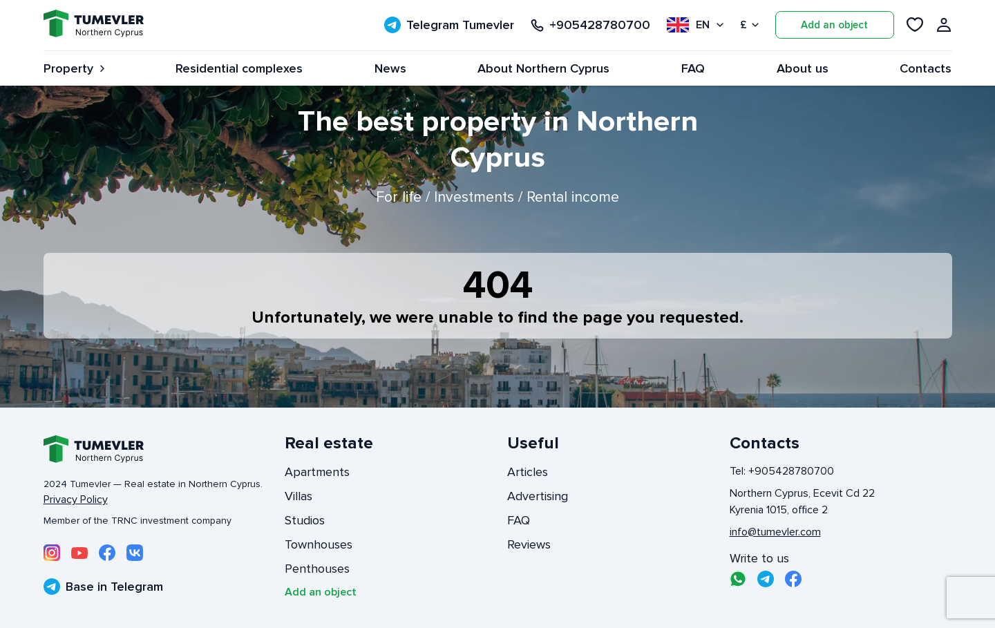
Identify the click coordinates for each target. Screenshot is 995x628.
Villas (298, 496)
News (390, 68)
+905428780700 (590, 25)
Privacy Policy (76, 499)
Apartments (317, 471)
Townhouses (318, 544)
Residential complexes (239, 68)
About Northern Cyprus (543, 68)
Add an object (834, 25)
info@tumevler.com (775, 532)
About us (802, 68)
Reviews (529, 544)
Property (74, 68)
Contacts (925, 68)
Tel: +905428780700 (782, 471)
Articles (527, 471)
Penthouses (317, 568)
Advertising (537, 496)
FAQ (693, 68)
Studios (305, 520)
